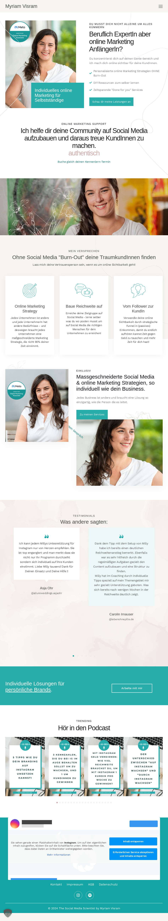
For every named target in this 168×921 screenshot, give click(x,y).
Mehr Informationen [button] (58, 854)
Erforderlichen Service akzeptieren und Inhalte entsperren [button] (133, 854)
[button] (73, 656)
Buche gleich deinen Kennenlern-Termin (84, 161)
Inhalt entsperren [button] (133, 841)
